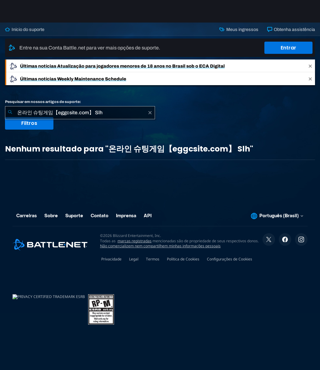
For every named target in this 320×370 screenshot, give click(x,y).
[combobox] (80, 112)
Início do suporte (24, 29)
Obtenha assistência (291, 29)
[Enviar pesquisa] (10, 112)
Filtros (29, 123)
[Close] (310, 65)
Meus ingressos (238, 29)
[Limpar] (150, 112)
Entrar (288, 47)
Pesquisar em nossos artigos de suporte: (43, 102)
